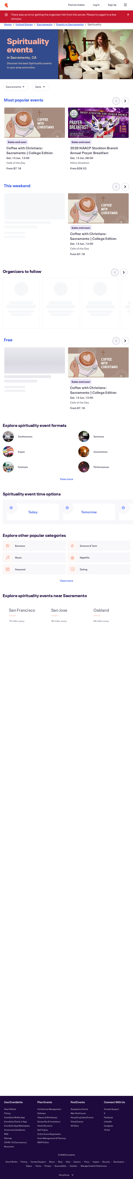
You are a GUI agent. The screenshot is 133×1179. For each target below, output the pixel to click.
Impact (96, 1161)
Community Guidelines (14, 1129)
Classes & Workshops (47, 1117)
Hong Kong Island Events (82, 1117)
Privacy (48, 1165)
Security (106, 1161)
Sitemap (8, 1138)
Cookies (73, 1165)
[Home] (6, 5)
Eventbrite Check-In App (15, 1121)
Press (86, 1161)
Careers (77, 1161)
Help (68, 1161)
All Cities (75, 1125)
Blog (60, 1161)
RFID (6, 1134)
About (52, 1161)
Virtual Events (77, 1121)
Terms (38, 1165)
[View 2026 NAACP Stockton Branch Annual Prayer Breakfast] (98, 123)
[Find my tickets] (76, 4)
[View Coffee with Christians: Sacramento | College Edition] (34, 123)
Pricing (7, 1113)
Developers (118, 1161)
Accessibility (60, 1165)
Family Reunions (44, 1125)
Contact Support (111, 1109)
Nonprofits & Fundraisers (48, 1121)
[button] (16, 87)
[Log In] (96, 4)
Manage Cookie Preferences (94, 1165)
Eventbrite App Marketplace (17, 1125)
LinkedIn (108, 1121)
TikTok (107, 1129)
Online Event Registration (49, 1134)
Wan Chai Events (78, 1113)
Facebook (108, 1117)
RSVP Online (43, 1142)
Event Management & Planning (51, 1138)
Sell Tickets (42, 1129)
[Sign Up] (112, 4)
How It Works (10, 1109)
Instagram (108, 1125)
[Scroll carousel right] (125, 101)
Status (29, 1165)
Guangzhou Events (79, 1109)
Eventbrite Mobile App (14, 1117)
